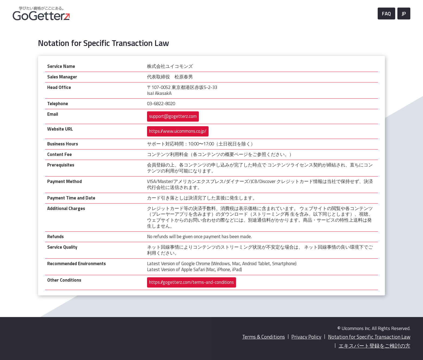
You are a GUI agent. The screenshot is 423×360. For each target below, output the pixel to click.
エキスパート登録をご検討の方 (374, 345)
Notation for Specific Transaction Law (369, 337)
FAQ (386, 13)
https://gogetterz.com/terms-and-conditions (191, 282)
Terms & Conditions (263, 337)
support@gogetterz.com (173, 116)
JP (404, 13)
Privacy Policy (306, 337)
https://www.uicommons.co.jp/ (177, 131)
